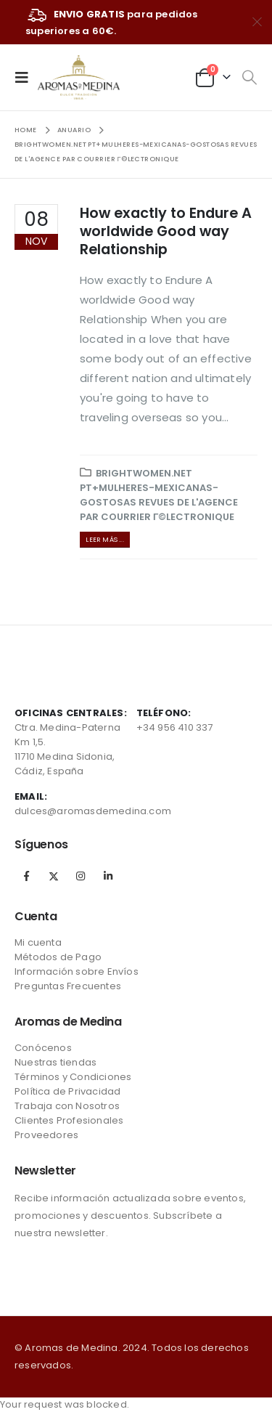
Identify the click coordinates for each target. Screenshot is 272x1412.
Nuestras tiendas (55, 1062)
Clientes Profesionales (69, 1120)
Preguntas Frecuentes (68, 986)
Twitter (54, 876)
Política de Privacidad (67, 1091)
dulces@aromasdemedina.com (93, 811)
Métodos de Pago (58, 957)
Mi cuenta (38, 942)
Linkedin (108, 876)
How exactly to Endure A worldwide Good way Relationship (166, 231)
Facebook (27, 876)
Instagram (80, 876)
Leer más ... (104, 539)
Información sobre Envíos (77, 971)
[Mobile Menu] (26, 77)
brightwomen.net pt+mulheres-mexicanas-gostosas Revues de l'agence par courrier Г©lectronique (159, 495)
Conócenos (43, 1048)
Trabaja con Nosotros (67, 1106)
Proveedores (46, 1135)
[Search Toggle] (249, 77)
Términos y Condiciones (73, 1077)
